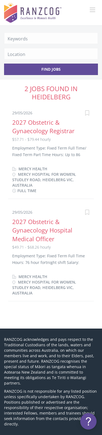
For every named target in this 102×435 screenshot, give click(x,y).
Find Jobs (51, 69)
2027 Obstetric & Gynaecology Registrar (43, 126)
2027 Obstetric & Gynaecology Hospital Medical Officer (42, 230)
